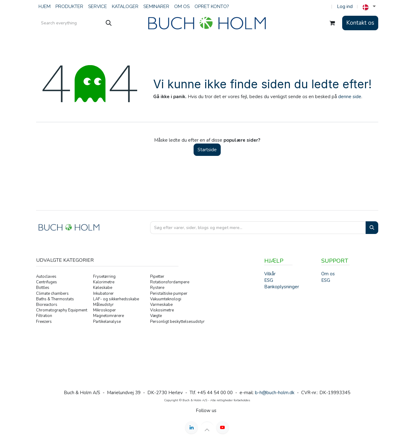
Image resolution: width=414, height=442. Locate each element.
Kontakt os (360, 23)
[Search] (372, 227)
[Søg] (109, 23)
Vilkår (270, 274)
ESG (325, 280)
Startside (207, 150)
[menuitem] (44, 6)
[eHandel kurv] (332, 23)
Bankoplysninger (281, 287)
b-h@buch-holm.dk (274, 393)
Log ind (345, 6)
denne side (349, 97)
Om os (328, 274)
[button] (207, 429)
